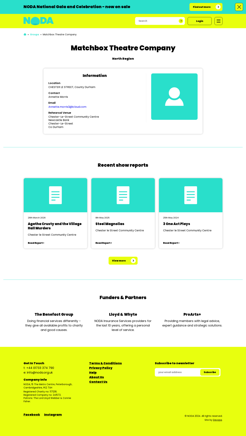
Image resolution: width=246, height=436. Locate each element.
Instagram (53, 414)
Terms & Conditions (105, 363)
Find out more (202, 7)
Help (93, 372)
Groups (34, 34)
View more (119, 260)
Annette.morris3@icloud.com (67, 107)
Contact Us (98, 382)
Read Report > (36, 243)
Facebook (32, 414)
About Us (96, 377)
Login (199, 21)
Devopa (217, 420)
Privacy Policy (100, 368)
